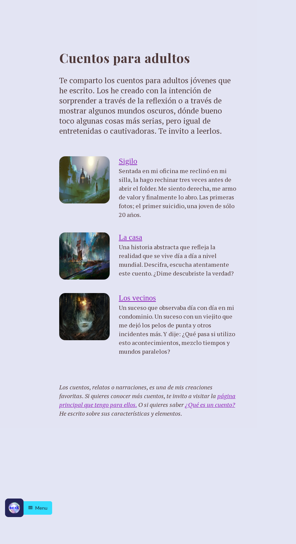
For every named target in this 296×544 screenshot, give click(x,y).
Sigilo (128, 161)
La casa (130, 237)
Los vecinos (137, 298)
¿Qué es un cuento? (210, 405)
